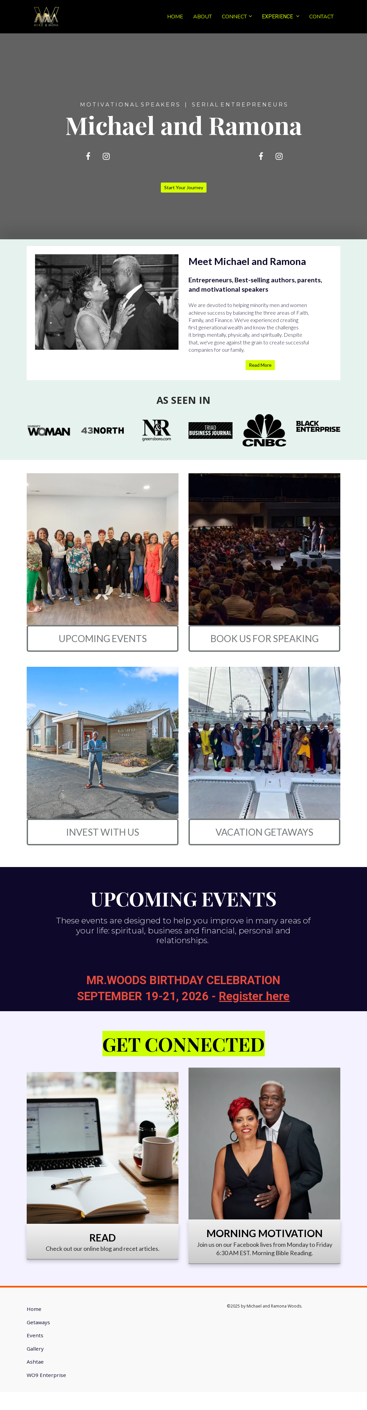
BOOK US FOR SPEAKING (265, 638)
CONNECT (234, 16)
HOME (175, 16)
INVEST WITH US (102, 832)
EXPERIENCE (278, 16)
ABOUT (202, 16)
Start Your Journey (183, 187)
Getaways (38, 1322)
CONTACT (321, 16)
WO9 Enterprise (46, 1375)
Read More (260, 365)
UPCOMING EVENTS (103, 638)
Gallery (35, 1349)
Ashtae (35, 1362)
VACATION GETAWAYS (264, 832)
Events (35, 1335)
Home (34, 1309)
